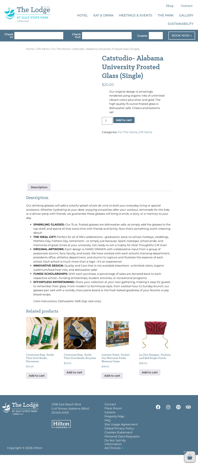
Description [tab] (39, 197)
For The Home (60, 48)
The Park (166, 15)
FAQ (107, 430)
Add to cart (124, 120)
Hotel (82, 15)
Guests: (142, 35)
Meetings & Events (135, 15)
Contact (187, 6)
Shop (169, 6)
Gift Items (42, 48)
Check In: (8, 35)
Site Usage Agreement (121, 434)
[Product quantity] (107, 121)
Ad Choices (112, 458)
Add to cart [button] (37, 385)
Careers (109, 422)
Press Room (113, 418)
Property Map (114, 426)
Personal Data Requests (121, 446)
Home (30, 48)
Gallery (186, 15)
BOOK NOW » (182, 35)
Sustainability (180, 24)
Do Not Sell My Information (115, 452)
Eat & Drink (103, 15)
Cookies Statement (118, 442)
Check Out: (76, 35)
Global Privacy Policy (119, 438)
